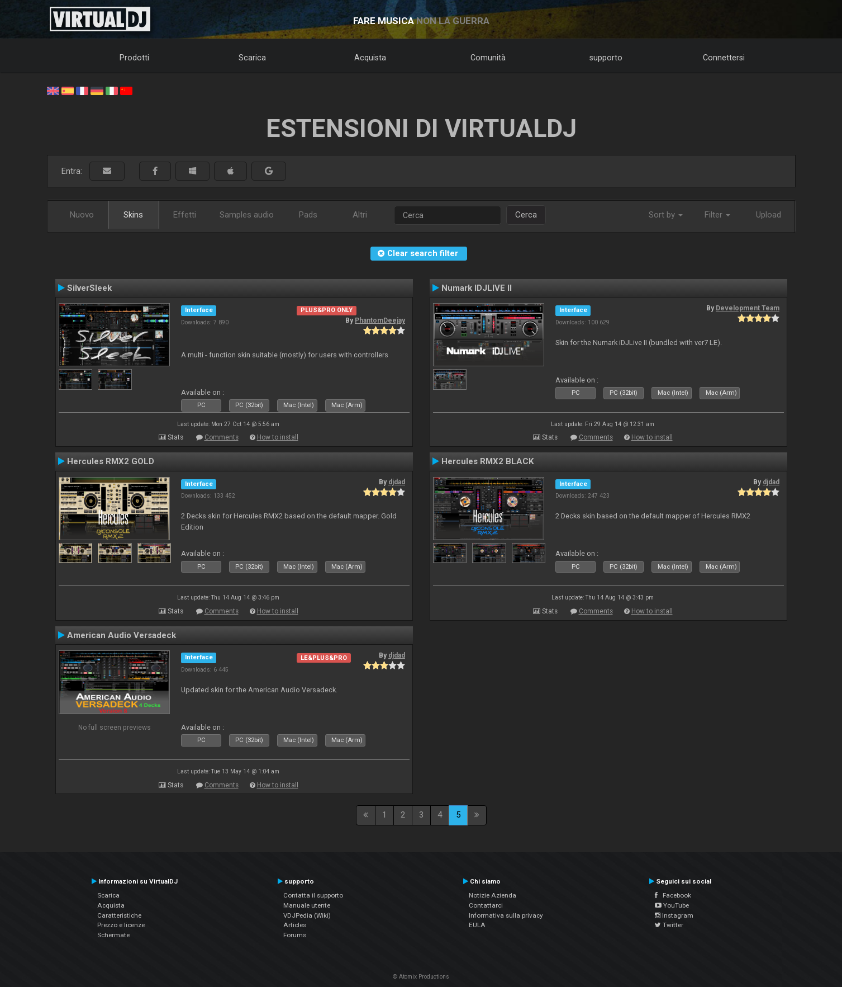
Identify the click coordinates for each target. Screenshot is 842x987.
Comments (221, 437)
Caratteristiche (119, 915)
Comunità (488, 57)
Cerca (526, 215)
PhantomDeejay (380, 320)
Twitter (669, 925)
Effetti (184, 215)
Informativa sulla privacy (506, 915)
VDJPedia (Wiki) (307, 915)
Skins (133, 215)
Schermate (113, 935)
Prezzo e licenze (121, 925)
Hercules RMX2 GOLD (110, 461)
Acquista (370, 57)
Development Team (747, 308)
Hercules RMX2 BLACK (487, 461)
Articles (294, 925)
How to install (277, 437)
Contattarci (486, 905)
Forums (294, 935)
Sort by (666, 215)
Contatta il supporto (313, 895)
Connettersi (724, 57)
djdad (396, 482)
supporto (605, 57)
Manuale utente (306, 905)
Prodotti (134, 57)
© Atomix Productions (421, 976)
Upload (768, 215)
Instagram (674, 915)
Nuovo (82, 215)
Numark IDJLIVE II (476, 288)
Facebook (673, 895)
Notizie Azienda (492, 895)
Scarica (252, 57)
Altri (360, 215)
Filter (717, 215)
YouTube (672, 905)
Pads (308, 215)
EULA (477, 925)
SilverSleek (89, 288)
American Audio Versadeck (121, 635)
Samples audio (247, 215)
